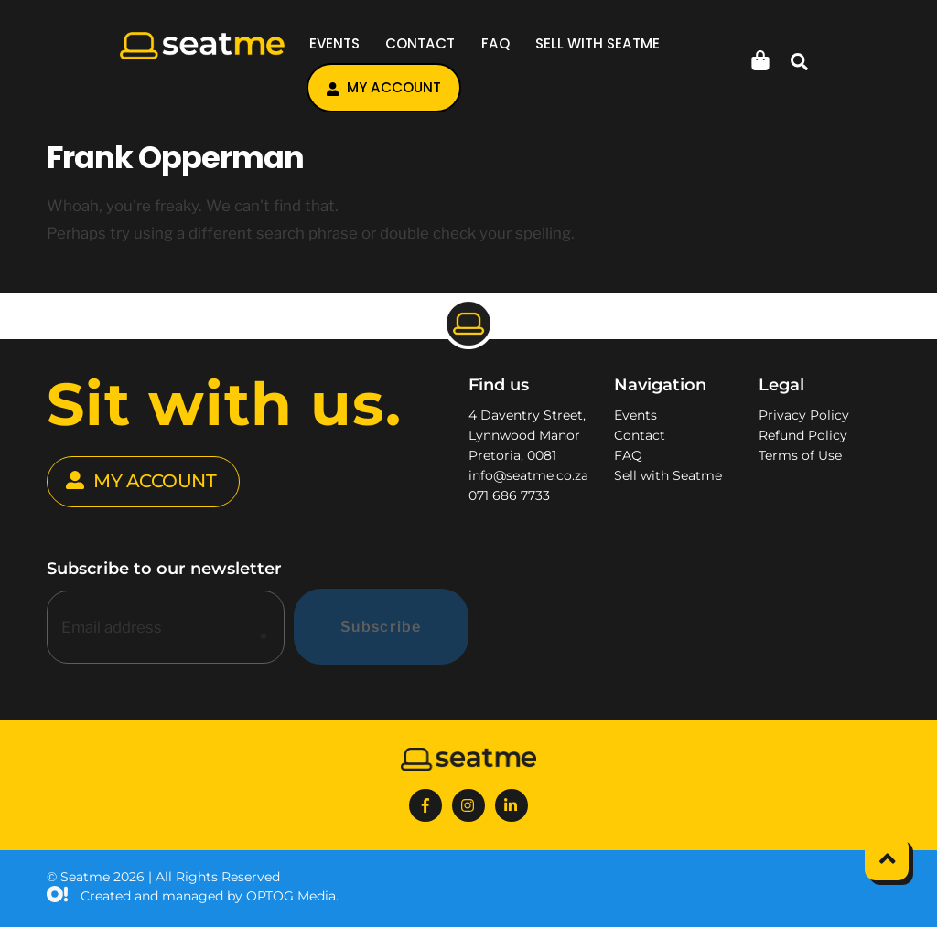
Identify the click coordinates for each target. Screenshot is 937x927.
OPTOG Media (291, 896)
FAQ (495, 43)
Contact (420, 43)
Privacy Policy (804, 415)
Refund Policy (803, 435)
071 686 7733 (509, 495)
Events (334, 43)
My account (384, 87)
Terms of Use (800, 455)
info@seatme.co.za (528, 475)
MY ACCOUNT (141, 481)
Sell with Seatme (597, 43)
